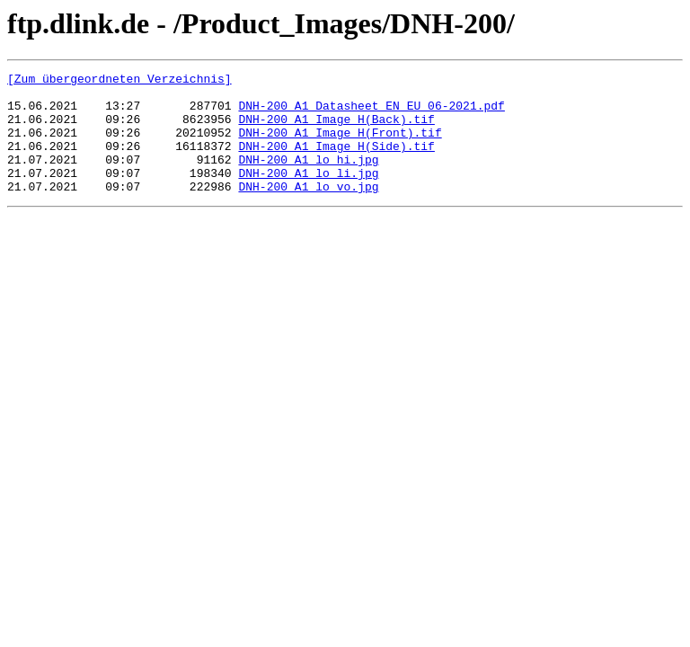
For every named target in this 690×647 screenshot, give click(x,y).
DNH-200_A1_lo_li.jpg (308, 194)
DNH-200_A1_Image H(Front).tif (339, 145)
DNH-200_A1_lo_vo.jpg (308, 210)
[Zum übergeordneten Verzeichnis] (119, 81)
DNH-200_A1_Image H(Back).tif (336, 129)
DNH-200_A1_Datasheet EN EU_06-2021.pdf (371, 113)
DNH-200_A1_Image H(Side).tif (336, 162)
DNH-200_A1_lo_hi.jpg (308, 178)
